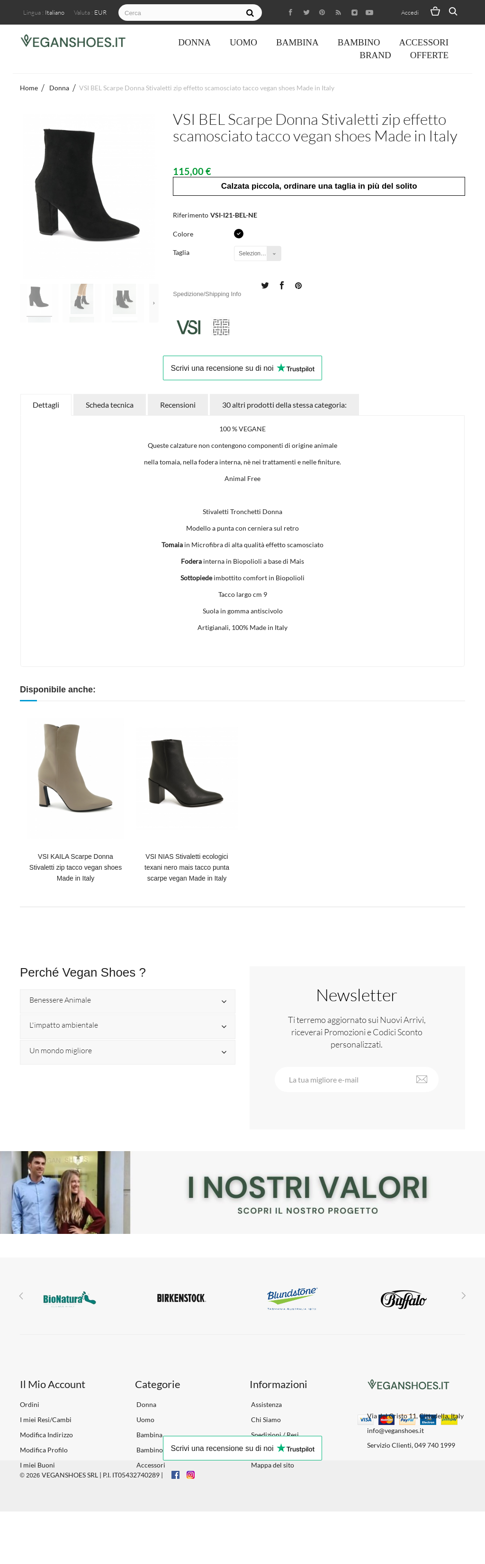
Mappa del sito (272, 1465)
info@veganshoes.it (395, 1430)
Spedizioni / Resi (274, 1435)
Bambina (297, 42)
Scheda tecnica (110, 404)
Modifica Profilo (44, 1450)
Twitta (264, 284)
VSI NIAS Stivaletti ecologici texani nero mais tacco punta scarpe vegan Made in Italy (186, 867)
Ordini (29, 1404)
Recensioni (178, 404)
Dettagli (46, 404)
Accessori (424, 42)
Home (29, 88)
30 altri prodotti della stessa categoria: (284, 404)
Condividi (281, 284)
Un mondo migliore (60, 1051)
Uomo (243, 42)
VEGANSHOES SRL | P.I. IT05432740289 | (102, 1527)
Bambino (359, 42)
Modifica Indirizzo (46, 1435)
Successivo (154, 303)
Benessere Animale (60, 1000)
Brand (375, 55)
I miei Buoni (37, 1465)
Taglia (182, 252)
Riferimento (190, 215)
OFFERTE (429, 55)
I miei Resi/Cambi (46, 1419)
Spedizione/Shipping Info (207, 293)
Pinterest (298, 284)
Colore (184, 234)
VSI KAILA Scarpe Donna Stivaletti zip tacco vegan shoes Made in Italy (75, 867)
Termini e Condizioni (281, 1450)
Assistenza (266, 1404)
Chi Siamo (265, 1419)
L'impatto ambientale (63, 1025)
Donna (194, 42)
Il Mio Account (52, 1384)
